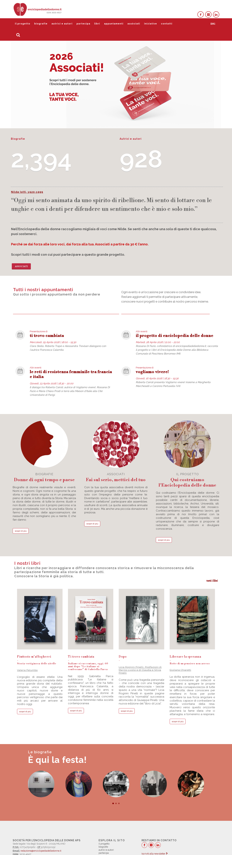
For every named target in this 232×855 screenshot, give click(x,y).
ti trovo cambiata (47, 335)
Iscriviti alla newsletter (154, 853)
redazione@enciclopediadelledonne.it (40, 850)
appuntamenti (113, 23)
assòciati (133, 23)
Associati (21, 266)
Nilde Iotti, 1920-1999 (27, 192)
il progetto (22, 23)
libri (97, 23)
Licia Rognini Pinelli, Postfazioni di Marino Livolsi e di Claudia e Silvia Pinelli (140, 670)
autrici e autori (61, 23)
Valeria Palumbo (27, 670)
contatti (166, 23)
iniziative (150, 23)
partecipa (83, 23)
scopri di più (21, 531)
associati (116, 477)
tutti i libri (212, 580)
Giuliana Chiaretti (180, 670)
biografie (40, 23)
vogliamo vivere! (152, 372)
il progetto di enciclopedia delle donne (174, 335)
